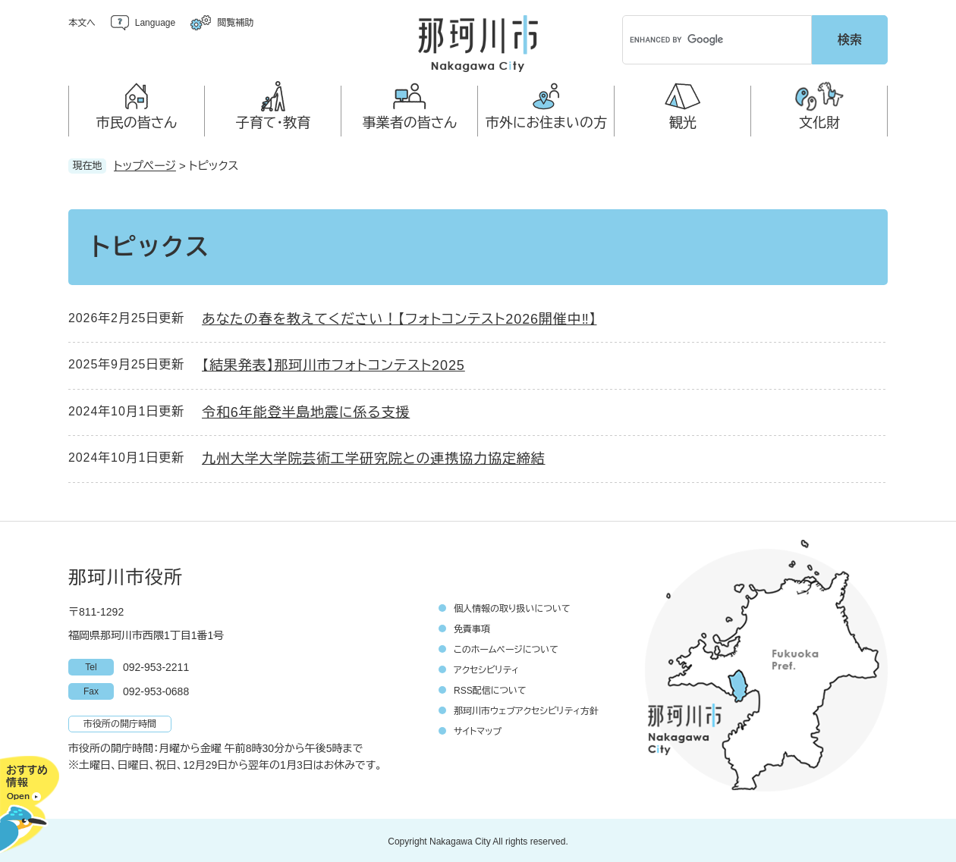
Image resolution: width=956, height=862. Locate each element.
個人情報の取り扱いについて (512, 606)
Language (155, 22)
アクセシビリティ (486, 668)
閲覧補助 (235, 22)
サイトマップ (478, 729)
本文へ (82, 22)
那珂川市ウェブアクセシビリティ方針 (526, 709)
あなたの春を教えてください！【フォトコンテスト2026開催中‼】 (399, 316)
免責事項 (472, 627)
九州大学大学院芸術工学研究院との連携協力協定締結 (374, 456)
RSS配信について (490, 688)
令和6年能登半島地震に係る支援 (306, 410)
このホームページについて (506, 647)
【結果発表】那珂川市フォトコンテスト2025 (333, 363)
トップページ (145, 163)
